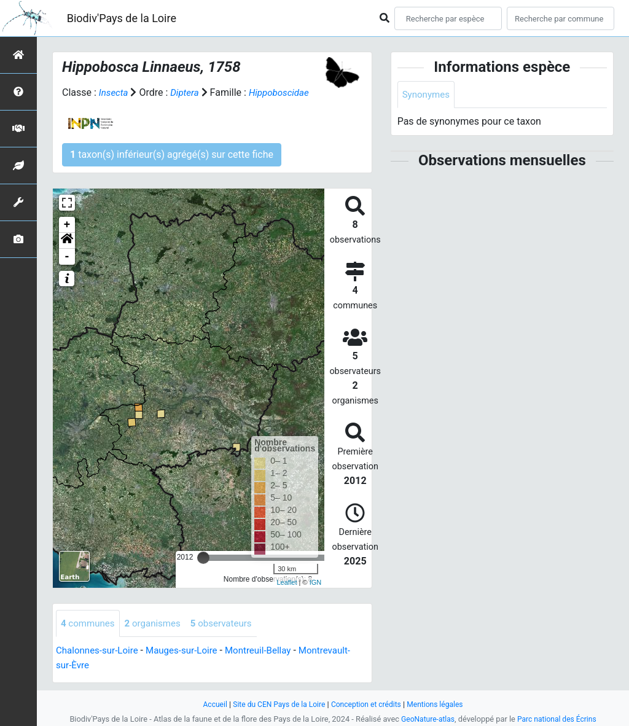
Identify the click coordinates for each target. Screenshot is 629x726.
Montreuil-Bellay (270, 651)
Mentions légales (441, 704)
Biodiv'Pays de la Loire (121, 18)
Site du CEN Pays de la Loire (276, 704)
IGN (316, 582)
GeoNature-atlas (425, 719)
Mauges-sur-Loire (188, 651)
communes (89, 624)
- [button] (67, 256)
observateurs (229, 624)
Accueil (208, 704)
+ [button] (67, 224)
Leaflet (286, 582)
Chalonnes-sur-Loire (99, 651)
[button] (67, 241)
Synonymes (427, 95)
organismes (157, 624)
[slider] (203, 558)
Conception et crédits (367, 704)
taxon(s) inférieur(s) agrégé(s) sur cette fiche (171, 154)
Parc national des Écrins (559, 719)
